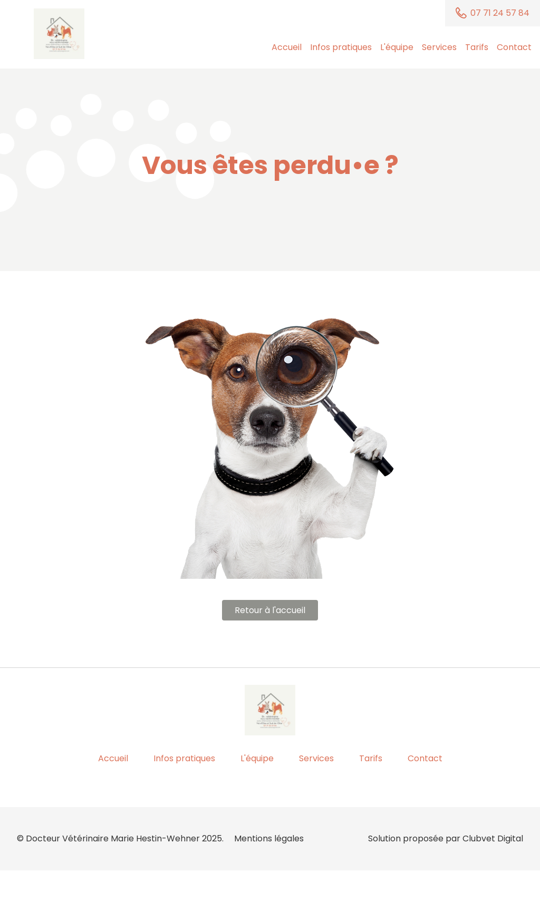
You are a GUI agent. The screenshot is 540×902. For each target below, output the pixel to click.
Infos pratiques (341, 47)
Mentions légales (269, 838)
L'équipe (396, 47)
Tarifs (476, 47)
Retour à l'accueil (270, 610)
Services (439, 47)
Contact (514, 47)
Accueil (287, 47)
